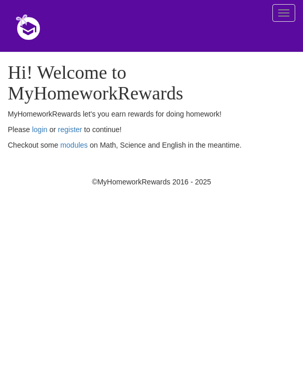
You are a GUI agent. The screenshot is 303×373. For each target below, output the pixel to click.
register (70, 129)
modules (74, 145)
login (40, 129)
